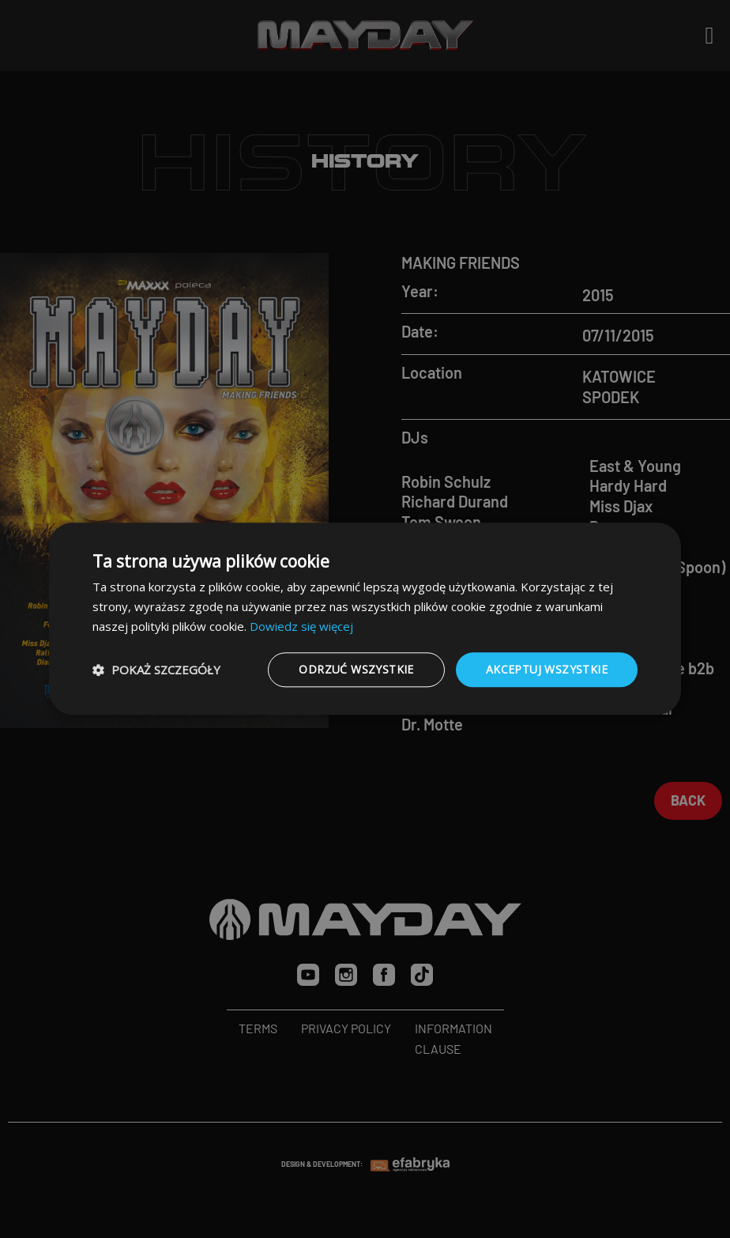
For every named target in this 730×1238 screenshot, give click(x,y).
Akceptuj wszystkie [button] (547, 669)
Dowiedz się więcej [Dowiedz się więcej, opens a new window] (301, 626)
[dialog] (365, 619)
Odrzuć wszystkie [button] (356, 669)
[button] (156, 669)
